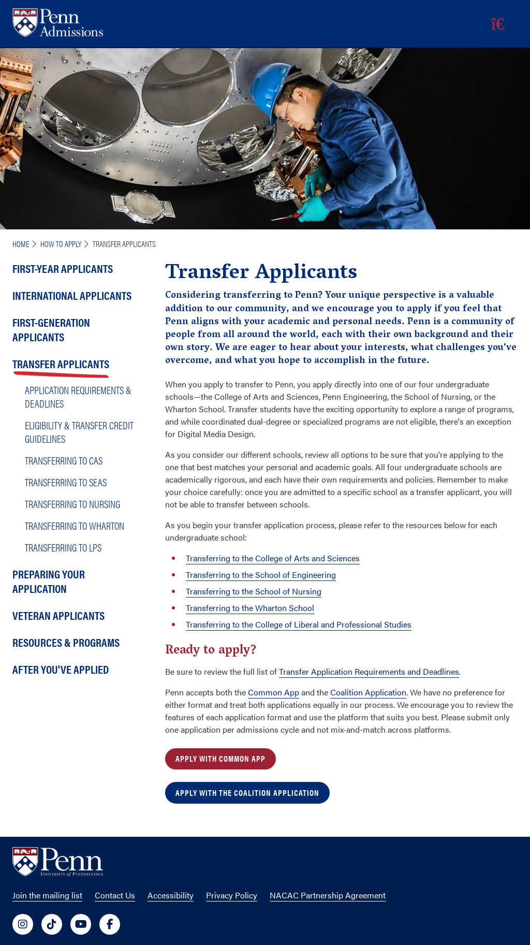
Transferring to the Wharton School (250, 608)
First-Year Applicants (62, 268)
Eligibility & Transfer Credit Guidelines (79, 431)
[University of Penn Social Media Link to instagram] (22, 924)
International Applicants (71, 295)
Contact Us (115, 895)
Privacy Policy (231, 895)
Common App (273, 692)
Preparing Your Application (48, 580)
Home (20, 244)
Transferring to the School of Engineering (261, 574)
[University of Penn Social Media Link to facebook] (109, 924)
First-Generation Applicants (51, 329)
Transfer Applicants (60, 363)
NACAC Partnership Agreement (328, 895)
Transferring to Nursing (72, 503)
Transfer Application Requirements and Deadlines (369, 671)
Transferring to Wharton (74, 525)
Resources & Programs (66, 642)
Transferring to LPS (63, 547)
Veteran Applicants (58, 615)
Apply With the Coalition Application (247, 792)
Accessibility (171, 895)
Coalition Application (368, 692)
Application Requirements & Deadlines (78, 396)
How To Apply (60, 244)
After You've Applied (60, 669)
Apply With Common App (220, 758)
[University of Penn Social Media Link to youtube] (80, 924)
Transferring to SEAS (66, 481)
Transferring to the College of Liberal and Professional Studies (298, 624)
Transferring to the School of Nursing (253, 591)
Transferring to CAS (63, 460)
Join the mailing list (47, 895)
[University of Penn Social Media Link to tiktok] (51, 924)
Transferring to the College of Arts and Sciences (273, 558)
